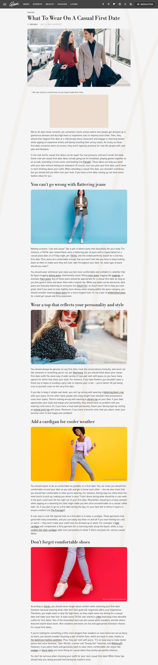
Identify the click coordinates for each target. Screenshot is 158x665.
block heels (47, 650)
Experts (37, 4)
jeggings (116, 275)
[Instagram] (119, 5)
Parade (86, 161)
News (26, 4)
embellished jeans (116, 292)
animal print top (42, 409)
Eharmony (78, 372)
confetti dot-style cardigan (44, 530)
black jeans (61, 292)
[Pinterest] (108, 5)
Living (74, 4)
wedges (34, 650)
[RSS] (130, 5)
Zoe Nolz (34, 24)
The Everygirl (57, 510)
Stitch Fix (82, 285)
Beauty (50, 4)
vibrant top (92, 399)
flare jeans (45, 278)
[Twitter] (125, 5)
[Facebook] (103, 5)
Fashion (62, 4)
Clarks (47, 606)
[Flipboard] (114, 5)
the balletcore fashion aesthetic (46, 640)
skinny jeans (55, 275)
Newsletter (145, 4)
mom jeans (93, 275)
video (98, 616)
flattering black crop (113, 392)
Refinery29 (117, 643)
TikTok (73, 255)
